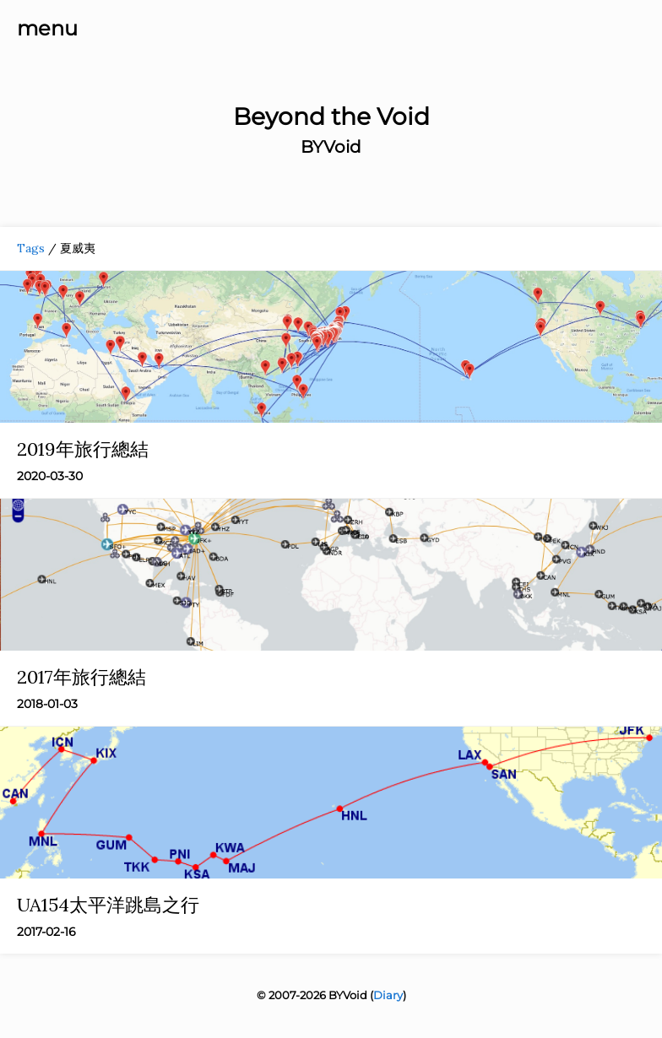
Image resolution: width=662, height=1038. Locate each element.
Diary (388, 995)
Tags (31, 248)
